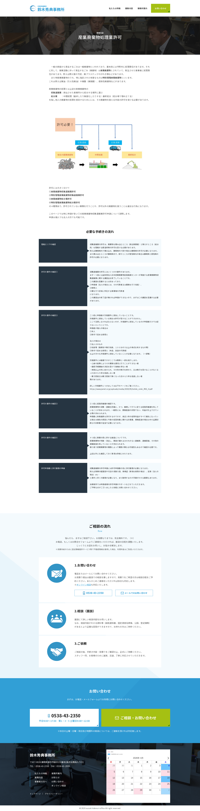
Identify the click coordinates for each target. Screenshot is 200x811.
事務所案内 (142, 8)
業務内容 (129, 8)
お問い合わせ (57, 781)
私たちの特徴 (115, 8)
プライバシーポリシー (54, 793)
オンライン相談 (84, 584)
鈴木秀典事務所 (51, 8)
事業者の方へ (41, 781)
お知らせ (55, 777)
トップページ (35, 793)
